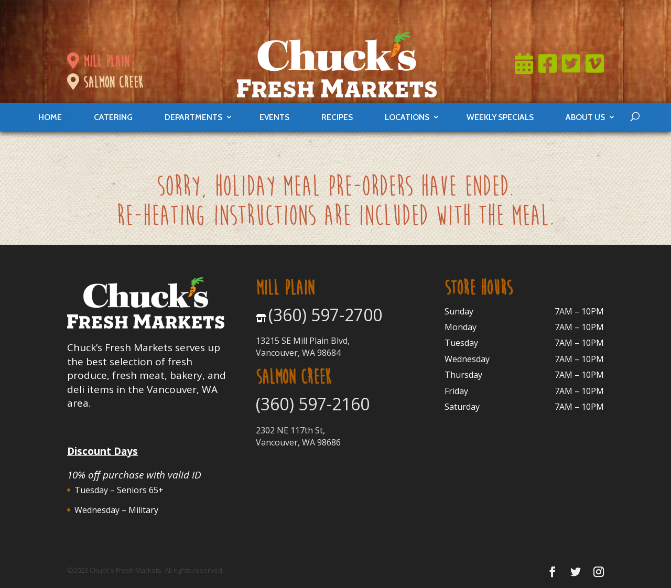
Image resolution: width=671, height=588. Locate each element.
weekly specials (500, 117)
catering (113, 117)
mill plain (98, 61)
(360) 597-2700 (325, 314)
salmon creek (105, 82)
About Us (585, 117)
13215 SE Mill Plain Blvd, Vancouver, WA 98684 (303, 346)
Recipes (337, 117)
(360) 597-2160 (313, 404)
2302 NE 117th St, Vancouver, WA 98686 (298, 436)
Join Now (409, 13)
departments (193, 117)
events (274, 117)
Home (50, 117)
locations (407, 117)
